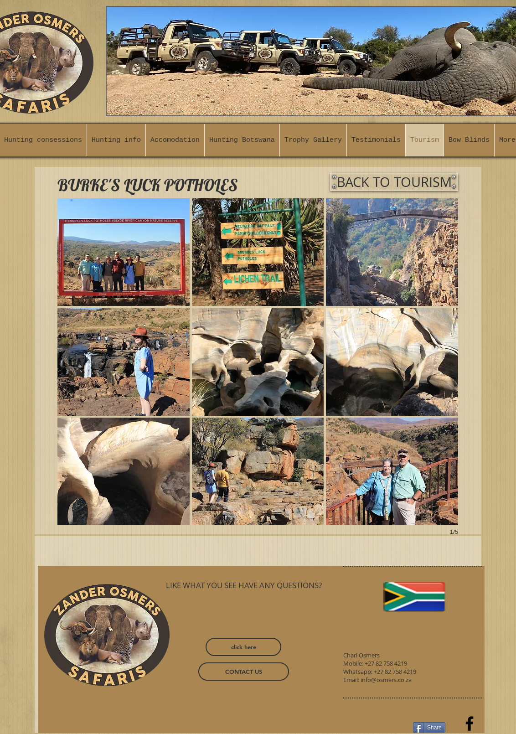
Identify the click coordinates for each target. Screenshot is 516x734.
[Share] (429, 727)
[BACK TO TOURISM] (394, 182)
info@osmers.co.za (386, 680)
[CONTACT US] (243, 671)
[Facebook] (469, 723)
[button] (123, 252)
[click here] (243, 647)
